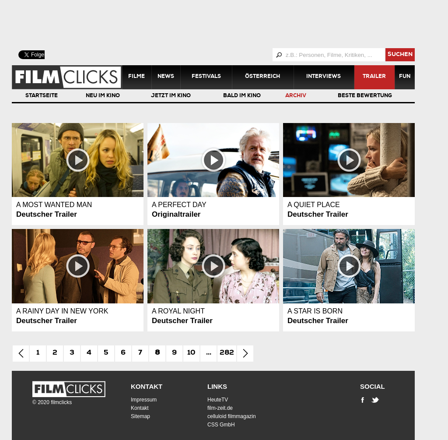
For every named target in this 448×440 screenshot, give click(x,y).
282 (227, 353)
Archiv (295, 96)
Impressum (144, 400)
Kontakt (146, 386)
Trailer (374, 77)
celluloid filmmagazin (231, 416)
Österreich (262, 77)
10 (191, 353)
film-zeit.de (220, 408)
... (208, 353)
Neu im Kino (103, 96)
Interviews (323, 77)
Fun (404, 77)
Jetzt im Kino (171, 96)
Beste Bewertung (365, 96)
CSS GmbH (221, 425)
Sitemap (140, 416)
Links (217, 386)
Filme (136, 77)
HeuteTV (217, 400)
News (166, 77)
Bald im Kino (242, 96)
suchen (400, 55)
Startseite (41, 96)
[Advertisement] (224, 24)
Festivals (206, 77)
